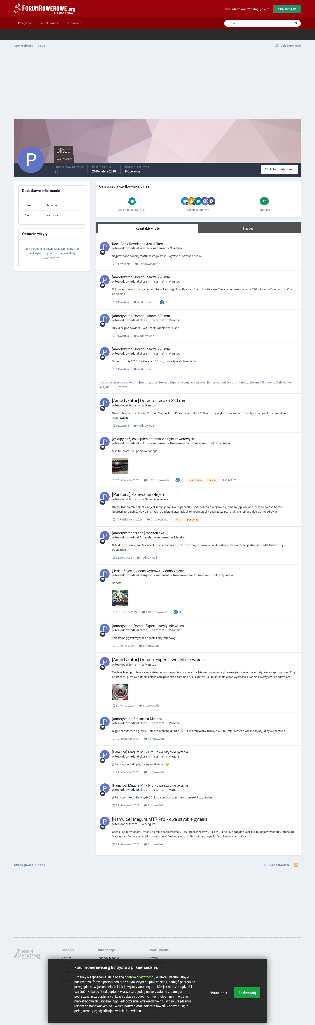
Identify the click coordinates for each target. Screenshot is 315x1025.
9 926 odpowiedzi (157, 480)
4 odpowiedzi (154, 738)
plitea (116, 248)
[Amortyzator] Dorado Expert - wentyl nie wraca (172, 382)
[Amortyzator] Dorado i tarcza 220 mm (141, 277)
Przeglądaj (25, 23)
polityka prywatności (139, 977)
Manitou (174, 281)
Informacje (74, 23)
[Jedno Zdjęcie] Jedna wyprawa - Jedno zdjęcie (148, 571)
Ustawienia (218, 993)
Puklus (144, 443)
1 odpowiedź (147, 557)
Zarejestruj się (286, 9)
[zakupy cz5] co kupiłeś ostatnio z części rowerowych (153, 439)
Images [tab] (248, 228)
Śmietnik (176, 248)
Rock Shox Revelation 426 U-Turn (137, 244)
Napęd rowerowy (156, 499)
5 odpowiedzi (144, 302)
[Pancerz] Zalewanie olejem (138, 494)
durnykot (146, 575)
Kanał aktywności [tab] (148, 228)
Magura (174, 756)
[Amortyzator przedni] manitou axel (138, 533)
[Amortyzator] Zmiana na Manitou (137, 719)
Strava (153, 958)
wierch (144, 248)
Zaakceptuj (247, 993)
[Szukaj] (240, 23)
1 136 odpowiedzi (155, 612)
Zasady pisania (108, 958)
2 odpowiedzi (145, 263)
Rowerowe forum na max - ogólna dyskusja (200, 443)
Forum (66, 958)
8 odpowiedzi (154, 772)
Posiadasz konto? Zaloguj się (247, 9)
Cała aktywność (49, 23)
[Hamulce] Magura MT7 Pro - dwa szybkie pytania (150, 752)
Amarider (146, 537)
